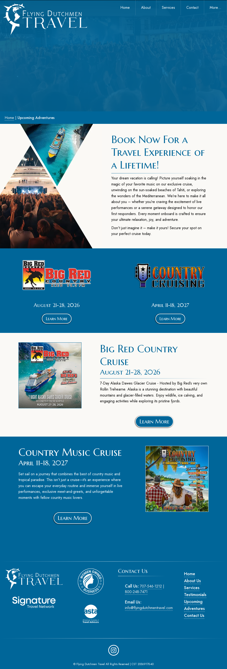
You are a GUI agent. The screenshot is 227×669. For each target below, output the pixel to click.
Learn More (56, 318)
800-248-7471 (136, 591)
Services (192, 588)
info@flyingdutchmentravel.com (149, 607)
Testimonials (195, 595)
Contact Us (194, 616)
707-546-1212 (151, 586)
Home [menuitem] (125, 7)
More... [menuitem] (215, 7)
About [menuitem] (146, 7)
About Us (192, 581)
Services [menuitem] (168, 7)
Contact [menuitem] (192, 7)
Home (9, 117)
